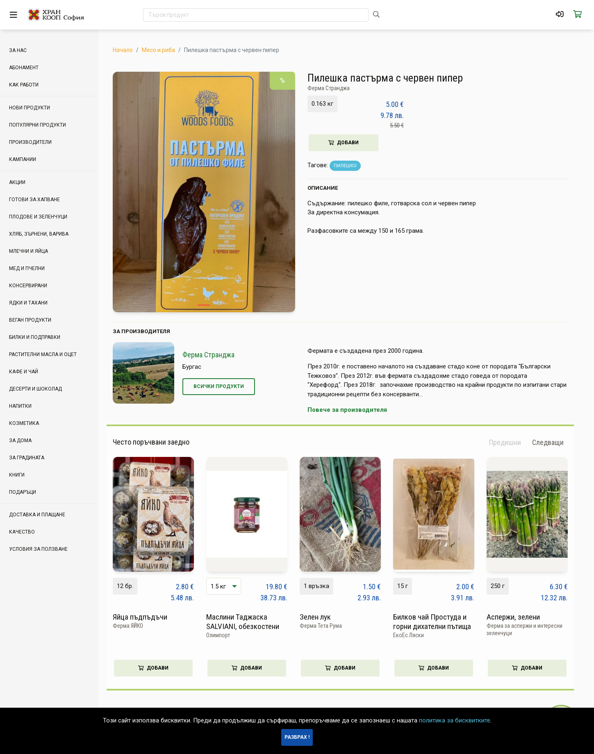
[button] (554, 443)
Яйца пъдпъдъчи (146, 617)
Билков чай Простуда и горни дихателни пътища (438, 621)
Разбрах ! (297, 737)
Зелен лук (321, 617)
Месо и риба (164, 50)
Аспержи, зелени (519, 617)
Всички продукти (225, 386)
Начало (129, 50)
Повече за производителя (353, 409)
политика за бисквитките (454, 720)
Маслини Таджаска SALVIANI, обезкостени (248, 621)
